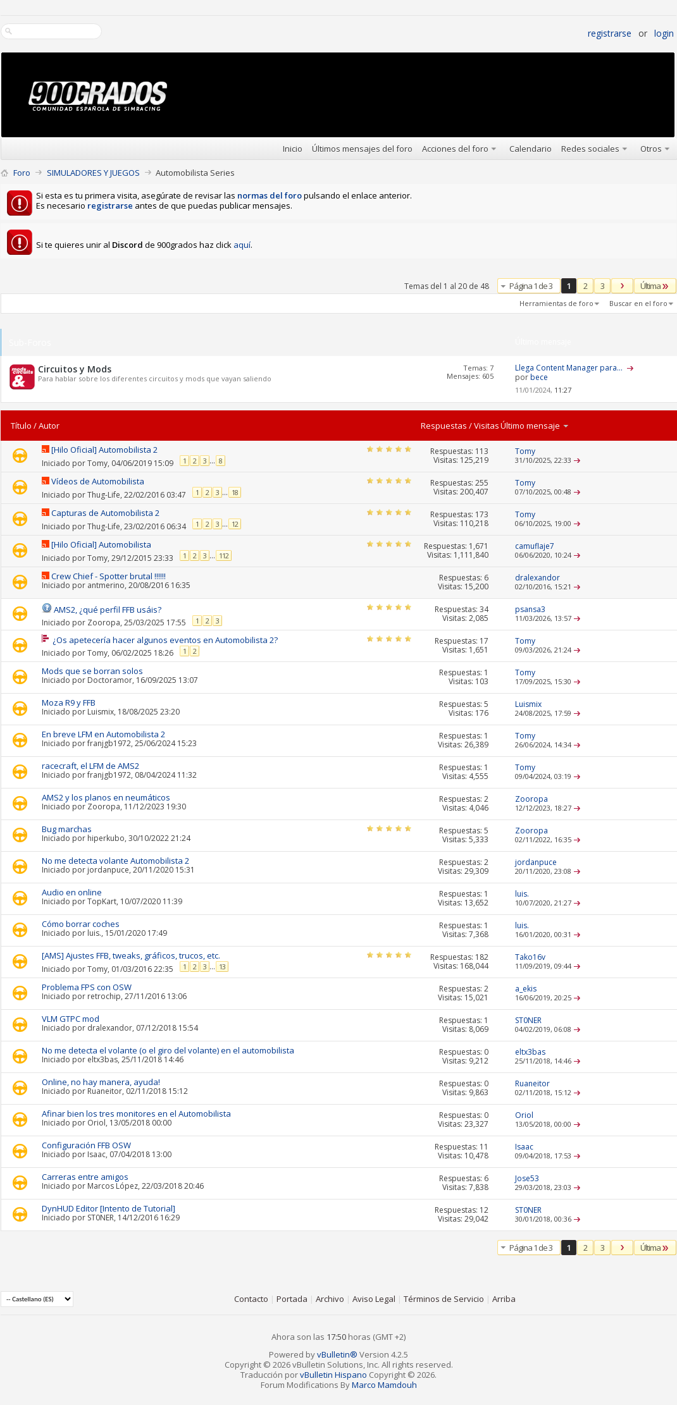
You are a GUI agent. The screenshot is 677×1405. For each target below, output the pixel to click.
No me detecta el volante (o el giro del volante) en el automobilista (168, 1050)
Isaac (96, 1154)
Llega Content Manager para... (569, 367)
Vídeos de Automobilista (97, 481)
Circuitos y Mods (74, 369)
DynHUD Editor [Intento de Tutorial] (108, 1208)
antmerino (106, 585)
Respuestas (444, 425)
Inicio (292, 148)
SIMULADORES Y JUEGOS (93, 172)
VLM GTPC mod (70, 1018)
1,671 (478, 546)
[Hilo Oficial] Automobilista (101, 544)
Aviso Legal (373, 1298)
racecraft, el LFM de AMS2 (90, 765)
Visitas (486, 425)
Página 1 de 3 (530, 285)
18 (235, 492)
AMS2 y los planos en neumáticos (106, 797)
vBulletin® (337, 1354)
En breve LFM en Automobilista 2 (103, 734)
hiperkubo (106, 838)
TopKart (101, 901)
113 (481, 451)
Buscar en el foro (638, 303)
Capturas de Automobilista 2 (105, 512)
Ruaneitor (104, 1091)
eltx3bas (102, 1059)
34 (484, 609)
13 (222, 966)
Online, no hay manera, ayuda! (101, 1082)
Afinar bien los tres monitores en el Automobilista (136, 1113)
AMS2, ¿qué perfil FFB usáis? (107, 609)
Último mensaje (534, 425)
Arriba (504, 1298)
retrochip (104, 996)
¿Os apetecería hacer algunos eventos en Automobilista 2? (165, 640)
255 (481, 482)
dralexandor (109, 1027)
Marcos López (112, 1186)
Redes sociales (590, 148)
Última (655, 285)
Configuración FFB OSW (86, 1145)
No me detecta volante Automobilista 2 (115, 860)
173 (481, 514)
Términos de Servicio (444, 1298)
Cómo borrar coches (81, 924)
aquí (242, 244)
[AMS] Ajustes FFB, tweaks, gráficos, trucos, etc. (131, 955)
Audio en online (72, 892)
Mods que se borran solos (92, 671)
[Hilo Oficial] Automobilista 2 (104, 449)
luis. (94, 933)
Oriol (96, 1122)
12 (235, 524)
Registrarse (609, 33)
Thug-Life (103, 494)
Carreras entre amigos (85, 1176)
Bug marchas (67, 829)
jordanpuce (108, 869)
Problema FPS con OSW (87, 987)
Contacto (251, 1298)
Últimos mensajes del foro (362, 148)
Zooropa (103, 622)
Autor (49, 425)
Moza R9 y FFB (69, 702)
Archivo (330, 1298)
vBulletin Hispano (333, 1374)
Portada (291, 1298)
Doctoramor (109, 680)
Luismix (100, 711)
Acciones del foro (455, 148)
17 (484, 640)
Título (21, 425)
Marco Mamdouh (384, 1384)
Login (664, 33)
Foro (21, 172)
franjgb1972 (109, 743)
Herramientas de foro (556, 303)
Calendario (530, 148)
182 (481, 957)
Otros (651, 148)
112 (223, 555)
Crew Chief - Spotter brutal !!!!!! (108, 576)
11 (484, 1146)
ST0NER (100, 1217)
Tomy (97, 463)
